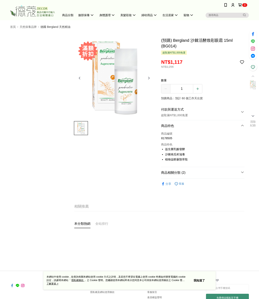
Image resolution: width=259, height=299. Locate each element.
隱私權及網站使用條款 (102, 292)
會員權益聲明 (154, 297)
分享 (166, 184)
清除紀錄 (253, 123)
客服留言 (152, 292)
